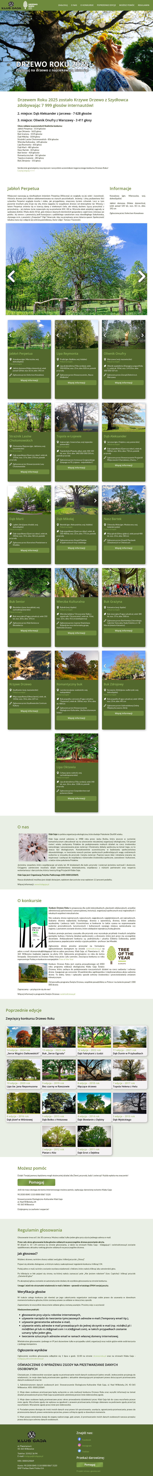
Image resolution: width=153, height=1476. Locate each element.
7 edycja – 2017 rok (129, 1074)
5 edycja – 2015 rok (59, 1107)
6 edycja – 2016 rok (23, 1107)
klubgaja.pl (22, 1358)
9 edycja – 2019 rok (59, 1074)
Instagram (83, 1445)
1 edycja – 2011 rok (94, 1140)
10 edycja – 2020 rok (23, 1074)
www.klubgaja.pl (41, 884)
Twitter (82, 1451)
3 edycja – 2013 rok (129, 1107)
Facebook (83, 1440)
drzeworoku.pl (99, 1356)
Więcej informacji (29, 380)
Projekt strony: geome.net (88, 1471)
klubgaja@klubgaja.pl (33, 1456)
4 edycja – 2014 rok (94, 1107)
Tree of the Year (66, 959)
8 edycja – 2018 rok (94, 1074)
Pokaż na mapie (15, 364)
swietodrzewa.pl (93, 948)
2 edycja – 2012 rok (59, 1140)
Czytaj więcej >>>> (26, 170)
